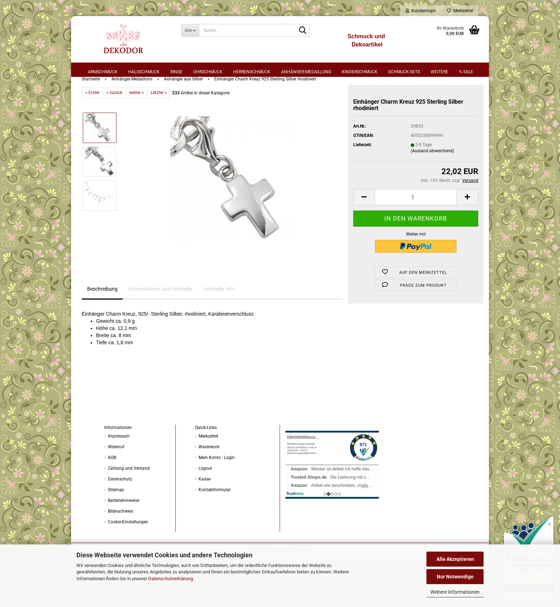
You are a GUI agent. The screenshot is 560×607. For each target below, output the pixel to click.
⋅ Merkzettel (206, 454)
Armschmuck (103, 71)
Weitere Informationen (455, 592)
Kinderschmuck (360, 71)
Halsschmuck (144, 71)
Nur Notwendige (455, 576)
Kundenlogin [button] (420, 10)
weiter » (136, 111)
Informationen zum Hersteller (160, 307)
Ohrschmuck (207, 71)
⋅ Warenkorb (207, 465)
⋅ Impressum (117, 454)
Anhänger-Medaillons (306, 71)
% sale (466, 71)
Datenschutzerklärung (170, 578)
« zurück (114, 111)
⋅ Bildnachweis (118, 529)
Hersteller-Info (219, 307)
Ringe (176, 71)
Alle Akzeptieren (455, 559)
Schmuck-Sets (404, 71)
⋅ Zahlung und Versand (127, 486)
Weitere (439, 71)
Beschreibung (102, 307)
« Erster (92, 111)
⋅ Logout (203, 486)
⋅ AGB (110, 476)
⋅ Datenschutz (118, 497)
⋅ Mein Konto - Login (215, 476)
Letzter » (159, 111)
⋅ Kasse (202, 497)
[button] (364, 216)
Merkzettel (460, 10)
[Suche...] (190, 30)
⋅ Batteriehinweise (121, 519)
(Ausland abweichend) (432, 169)
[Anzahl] (416, 216)
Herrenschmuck (251, 71)
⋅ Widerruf (114, 465)
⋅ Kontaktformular (213, 508)
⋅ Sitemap (114, 508)
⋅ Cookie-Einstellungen (126, 540)
